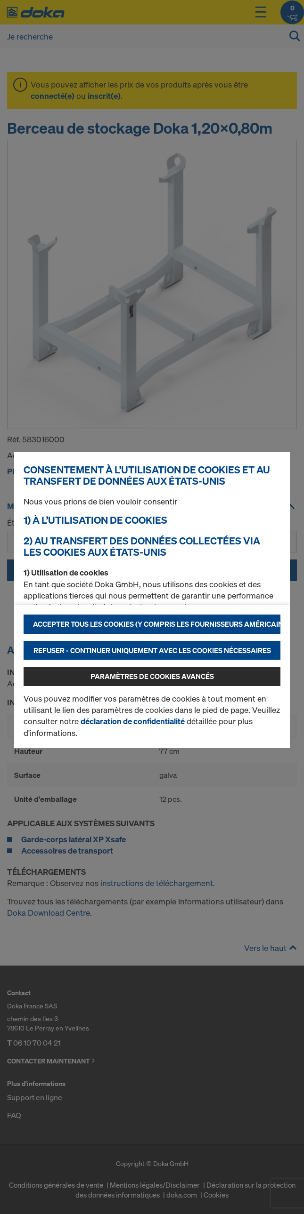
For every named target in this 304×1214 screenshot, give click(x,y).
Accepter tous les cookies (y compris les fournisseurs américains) (156, 624)
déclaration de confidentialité (133, 721)
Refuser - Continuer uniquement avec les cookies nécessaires (152, 650)
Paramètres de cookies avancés (152, 676)
